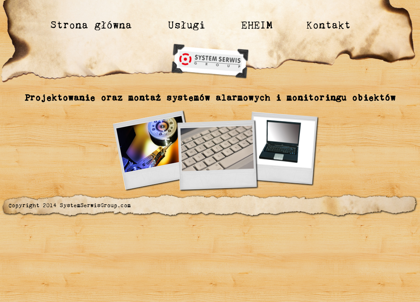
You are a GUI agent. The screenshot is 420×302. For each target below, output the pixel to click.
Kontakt (328, 25)
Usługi (186, 25)
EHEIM (257, 25)
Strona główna (91, 25)
